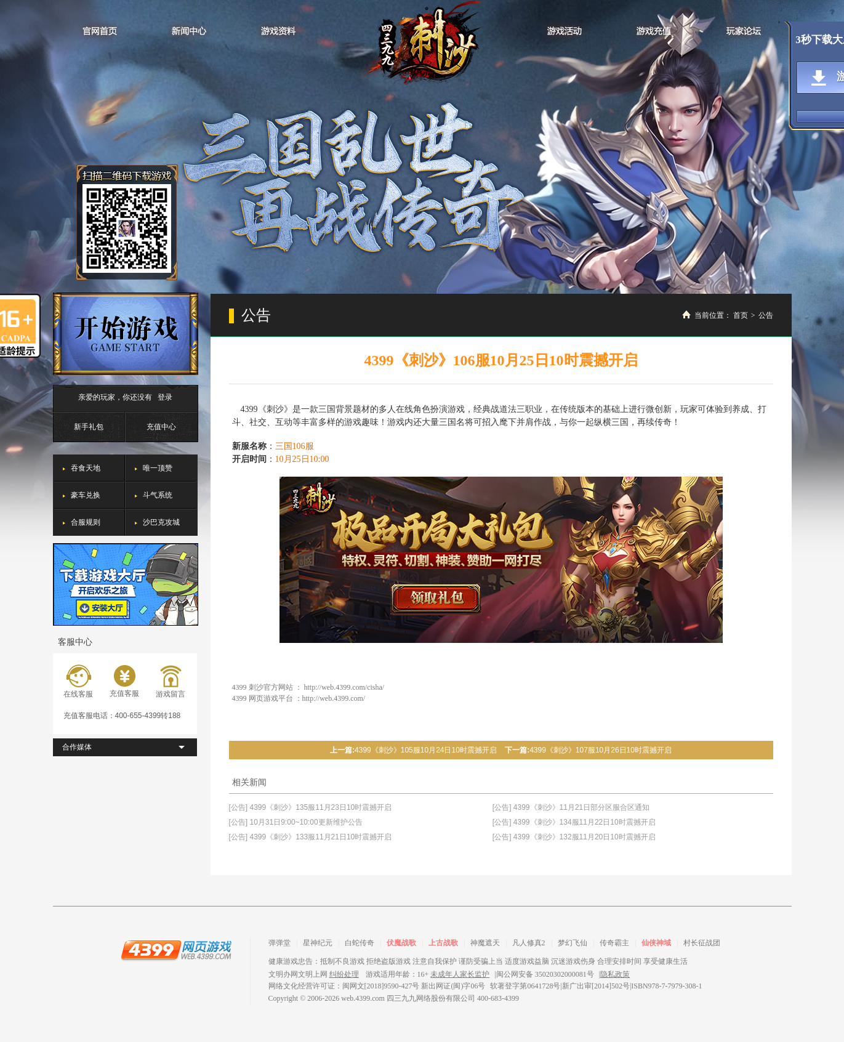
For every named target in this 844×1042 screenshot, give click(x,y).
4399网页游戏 (176, 949)
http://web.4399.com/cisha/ (344, 687)
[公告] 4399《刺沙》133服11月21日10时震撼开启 (310, 837)
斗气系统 (157, 495)
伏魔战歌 (401, 943)
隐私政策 (615, 974)
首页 (740, 315)
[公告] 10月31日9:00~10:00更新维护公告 (296, 822)
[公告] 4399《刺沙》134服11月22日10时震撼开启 (574, 822)
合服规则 (85, 522)
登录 (165, 397)
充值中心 (161, 426)
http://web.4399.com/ (334, 698)
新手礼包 (88, 426)
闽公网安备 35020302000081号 (545, 974)
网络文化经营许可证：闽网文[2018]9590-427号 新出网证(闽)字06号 (377, 986)
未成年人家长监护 (459, 974)
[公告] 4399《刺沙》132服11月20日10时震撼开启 (574, 837)
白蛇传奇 (359, 943)
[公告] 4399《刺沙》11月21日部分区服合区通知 (570, 807)
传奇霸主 (614, 943)
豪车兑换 (85, 495)
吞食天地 (85, 468)
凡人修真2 (528, 943)
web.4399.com (363, 998)
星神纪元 (317, 943)
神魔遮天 (485, 943)
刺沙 (422, 43)
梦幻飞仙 (572, 943)
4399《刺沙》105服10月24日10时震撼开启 (426, 750)
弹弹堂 (279, 943)
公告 (765, 315)
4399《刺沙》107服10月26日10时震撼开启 (600, 750)
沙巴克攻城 (161, 522)
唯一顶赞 (157, 468)
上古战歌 (443, 943)
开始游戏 (125, 334)
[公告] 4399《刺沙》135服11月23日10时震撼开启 (310, 807)
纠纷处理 (344, 974)
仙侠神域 (656, 943)
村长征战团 (701, 943)
